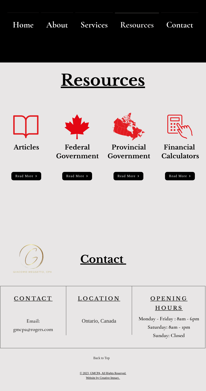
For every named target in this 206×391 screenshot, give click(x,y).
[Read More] (26, 176)
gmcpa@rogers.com (33, 329)
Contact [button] (103, 259)
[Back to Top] (102, 358)
